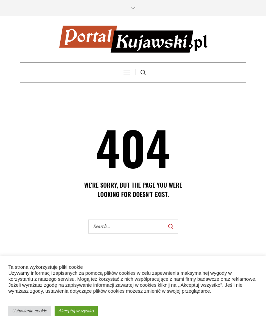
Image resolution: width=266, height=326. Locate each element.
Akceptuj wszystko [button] (76, 310)
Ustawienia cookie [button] (29, 310)
